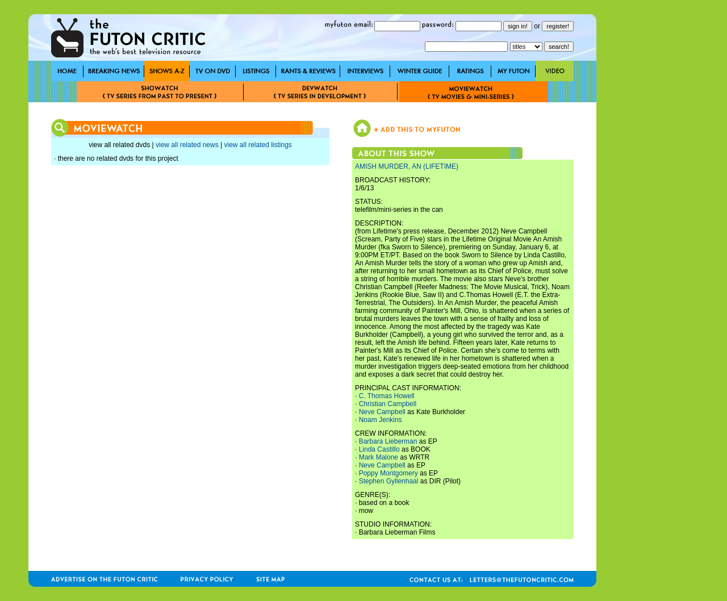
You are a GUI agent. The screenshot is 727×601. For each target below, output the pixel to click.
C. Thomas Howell (387, 396)
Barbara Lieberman (388, 441)
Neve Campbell (382, 412)
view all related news (187, 145)
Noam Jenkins (380, 420)
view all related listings (257, 145)
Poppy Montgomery (388, 473)
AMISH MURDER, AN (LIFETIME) (406, 166)
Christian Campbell (387, 404)
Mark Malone (378, 457)
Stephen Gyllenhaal (389, 481)
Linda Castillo (379, 449)
